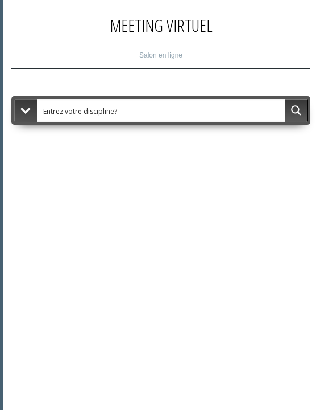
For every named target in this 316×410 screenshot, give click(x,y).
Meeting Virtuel (161, 25)
